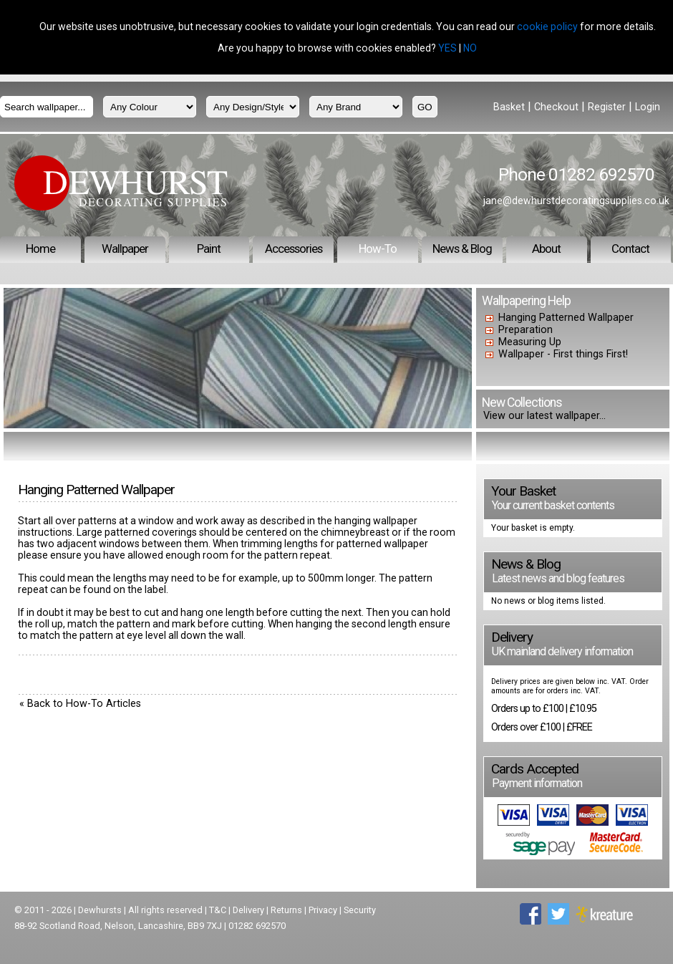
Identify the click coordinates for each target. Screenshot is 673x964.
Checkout (556, 107)
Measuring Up (529, 342)
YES (447, 48)
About (546, 248)
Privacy (323, 910)
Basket (509, 107)
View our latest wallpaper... (544, 416)
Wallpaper (125, 248)
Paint (209, 248)
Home (40, 248)
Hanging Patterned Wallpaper (566, 318)
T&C (217, 910)
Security (360, 910)
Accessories (293, 248)
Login (647, 107)
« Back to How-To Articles (80, 704)
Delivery (248, 910)
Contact (630, 248)
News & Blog (462, 248)
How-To (378, 248)
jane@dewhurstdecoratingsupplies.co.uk (576, 200)
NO (470, 48)
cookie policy (547, 26)
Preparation (525, 330)
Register (607, 107)
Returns (286, 910)
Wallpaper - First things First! (563, 354)
